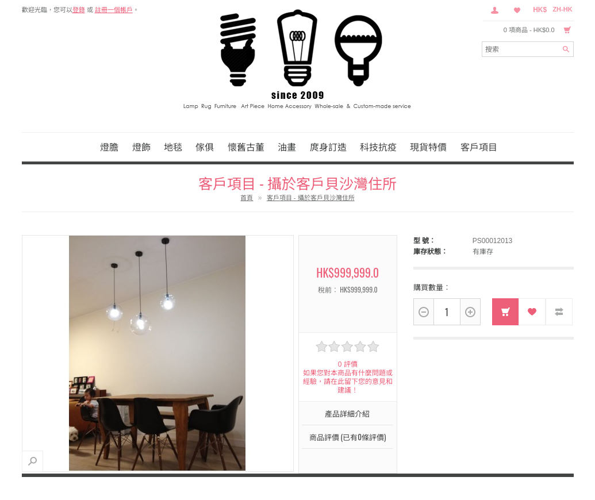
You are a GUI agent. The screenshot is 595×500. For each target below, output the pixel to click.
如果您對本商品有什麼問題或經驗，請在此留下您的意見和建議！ (348, 381)
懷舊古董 (246, 146)
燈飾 (141, 146)
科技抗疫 (378, 146)
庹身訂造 (328, 146)
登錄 (78, 9)
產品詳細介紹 (347, 413)
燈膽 (109, 146)
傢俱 (204, 146)
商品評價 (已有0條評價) (347, 437)
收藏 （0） (517, 10)
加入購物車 (505, 311)
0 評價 (348, 364)
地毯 (173, 146)
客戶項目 (478, 146)
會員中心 (494, 10)
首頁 (246, 197)
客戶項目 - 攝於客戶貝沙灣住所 (311, 197)
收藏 (532, 311)
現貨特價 (428, 146)
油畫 (287, 146)
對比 (559, 311)
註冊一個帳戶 (114, 9)
